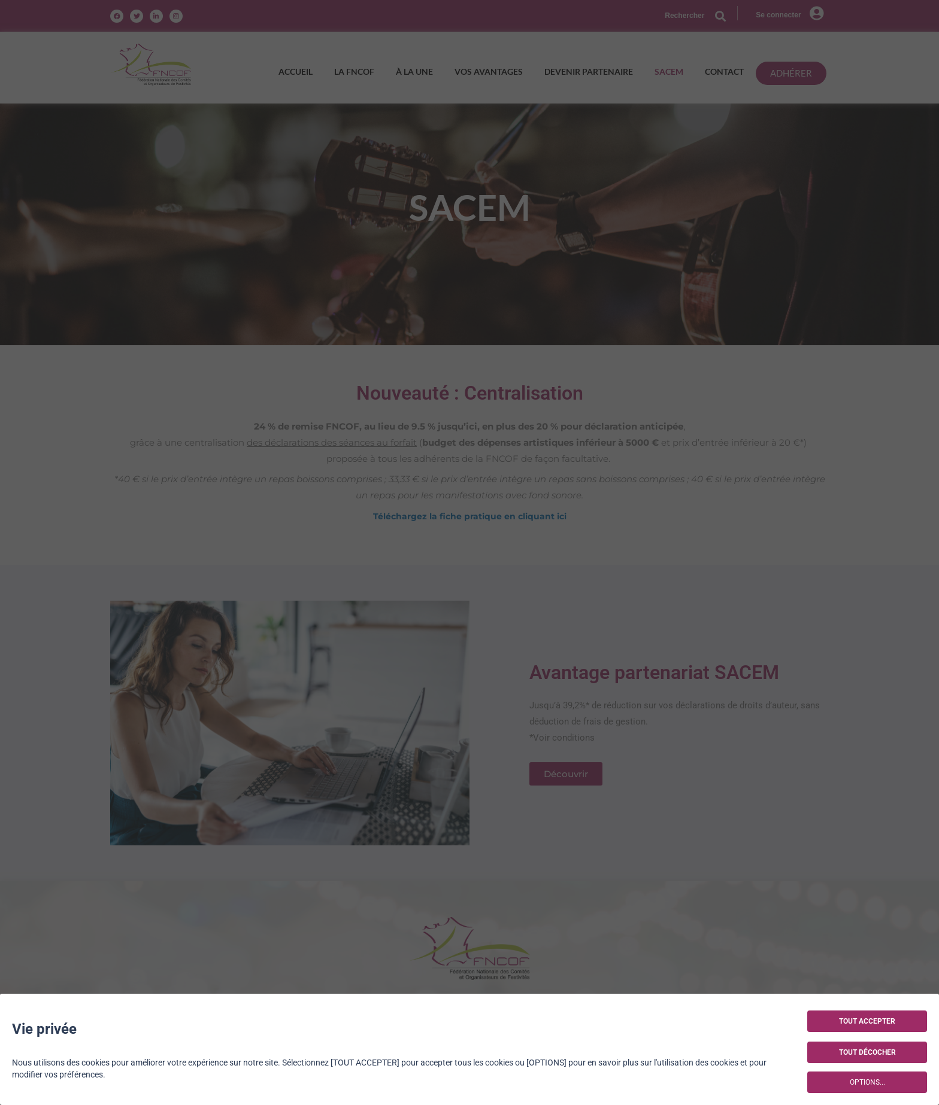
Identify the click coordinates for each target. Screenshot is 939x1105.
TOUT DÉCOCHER (867, 1052)
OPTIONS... (867, 1082)
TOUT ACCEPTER (867, 1021)
